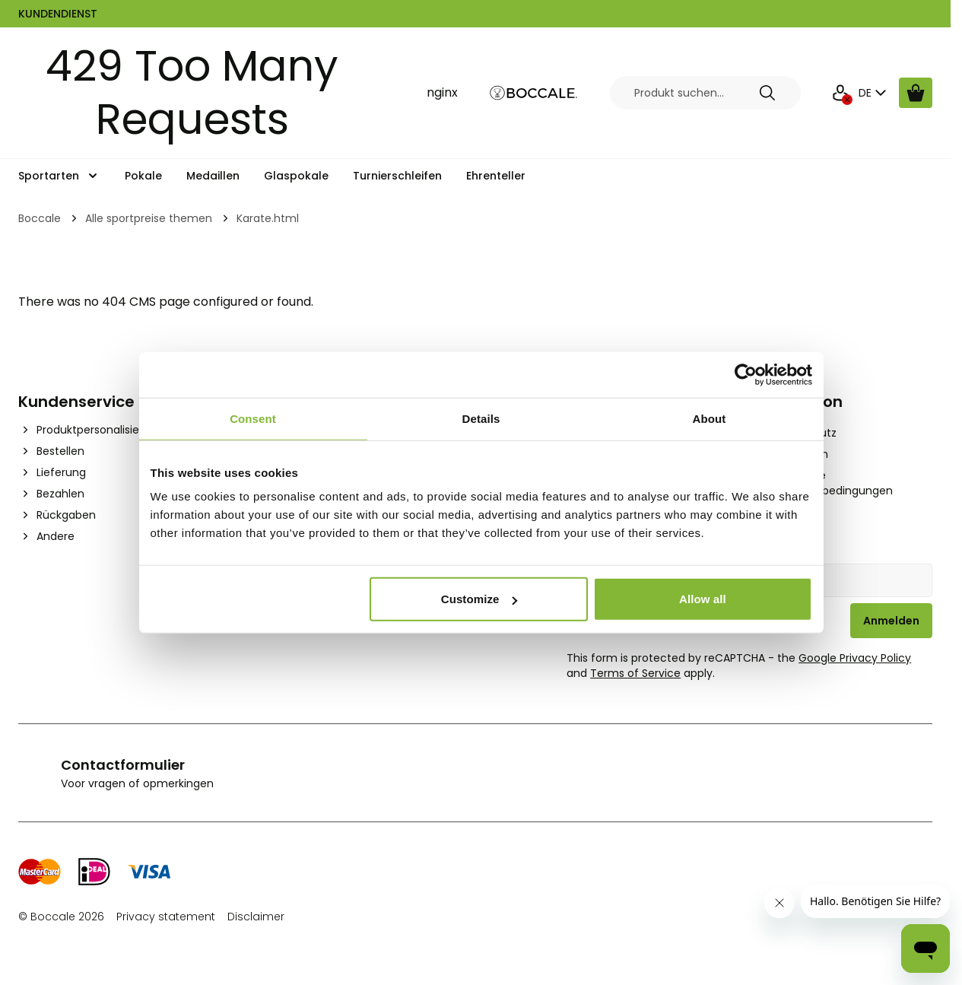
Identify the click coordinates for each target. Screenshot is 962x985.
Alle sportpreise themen (148, 218)
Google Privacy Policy (854, 658)
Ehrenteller (495, 175)
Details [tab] (481, 417)
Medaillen (213, 175)
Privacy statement (165, 916)
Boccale (39, 218)
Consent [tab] (253, 417)
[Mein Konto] (840, 93)
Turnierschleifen (397, 175)
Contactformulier (123, 764)
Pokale (143, 175)
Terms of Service (635, 673)
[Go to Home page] (533, 93)
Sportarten (48, 175)
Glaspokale (296, 175)
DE (874, 93)
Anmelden (891, 620)
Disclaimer (255, 916)
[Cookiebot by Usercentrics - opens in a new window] (745, 374)
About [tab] (709, 417)
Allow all (702, 599)
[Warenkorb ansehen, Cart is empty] (915, 93)
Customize (479, 599)
